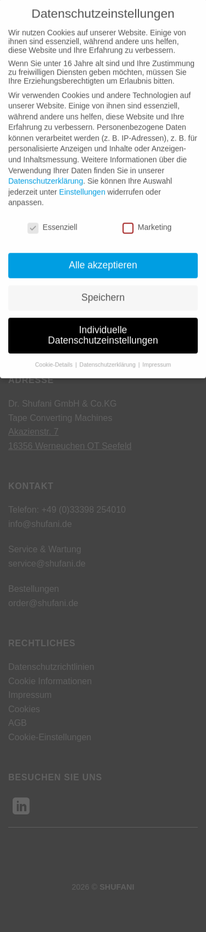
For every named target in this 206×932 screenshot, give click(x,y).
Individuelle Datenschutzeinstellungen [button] (103, 324)
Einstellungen (82, 180)
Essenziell (52, 216)
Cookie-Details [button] (54, 353)
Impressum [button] (156, 353)
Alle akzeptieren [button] (103, 253)
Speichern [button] (103, 285)
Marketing (147, 216)
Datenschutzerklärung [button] (108, 353)
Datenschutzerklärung (45, 169)
